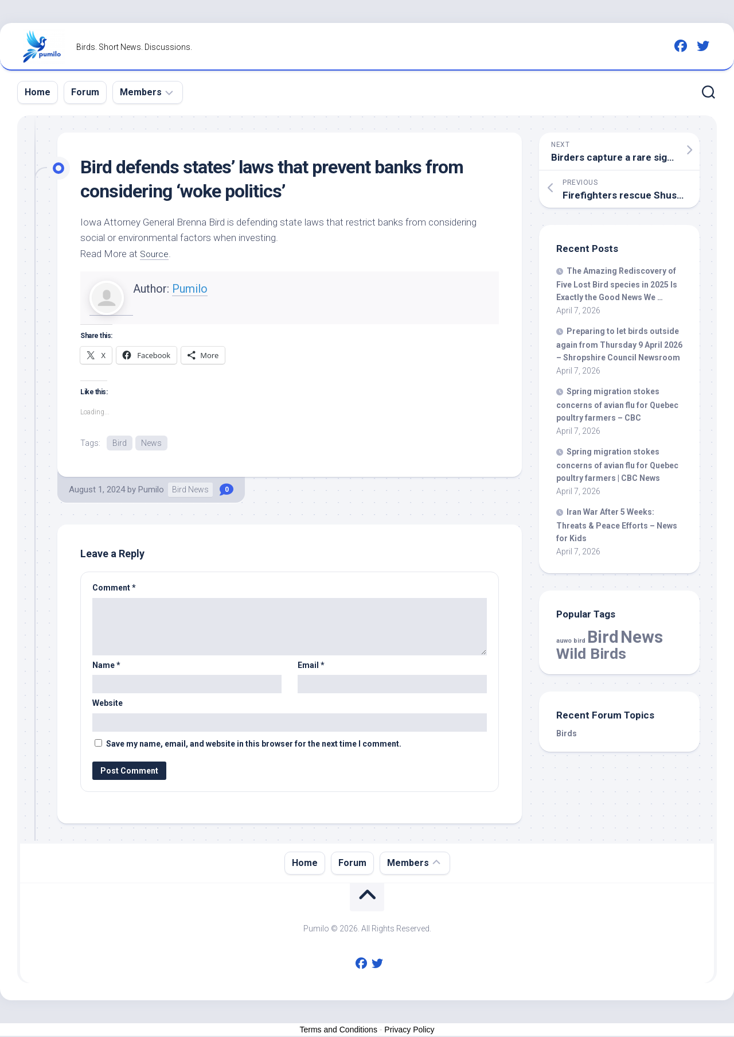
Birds (566, 733)
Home (37, 92)
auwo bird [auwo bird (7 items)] (570, 640)
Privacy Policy (409, 1030)
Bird (119, 443)
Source (155, 253)
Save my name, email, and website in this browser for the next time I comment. (253, 744)
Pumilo (190, 289)
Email (311, 665)
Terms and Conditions (338, 1030)
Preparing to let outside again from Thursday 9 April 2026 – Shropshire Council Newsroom (619, 344)
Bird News (190, 490)
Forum (85, 92)
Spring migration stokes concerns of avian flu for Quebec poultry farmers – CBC (617, 404)
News (151, 443)
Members (141, 92)
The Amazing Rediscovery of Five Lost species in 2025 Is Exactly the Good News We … (616, 284)
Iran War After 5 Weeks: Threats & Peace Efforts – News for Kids (616, 525)
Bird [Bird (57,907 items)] (603, 637)
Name (106, 665)
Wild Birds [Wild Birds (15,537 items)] (591, 653)
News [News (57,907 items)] (641, 637)
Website (107, 704)
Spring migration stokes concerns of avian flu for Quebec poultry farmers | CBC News (617, 465)
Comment (114, 588)
